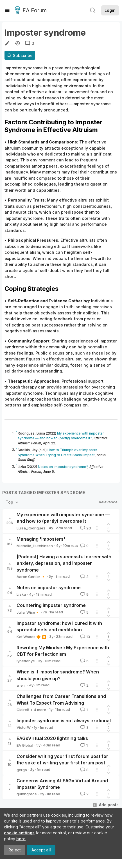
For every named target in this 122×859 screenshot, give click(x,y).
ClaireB (23, 709)
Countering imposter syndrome (51, 605)
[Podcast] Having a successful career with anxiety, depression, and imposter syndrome (64, 563)
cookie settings (19, 832)
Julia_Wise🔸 (28, 612)
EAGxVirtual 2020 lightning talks (52, 738)
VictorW (24, 727)
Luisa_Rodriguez (31, 528)
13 (84, 636)
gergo (22, 769)
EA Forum (32, 10)
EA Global (25, 745)
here (21, 838)
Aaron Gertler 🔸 (31, 576)
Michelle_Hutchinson (35, 545)
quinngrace (27, 794)
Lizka (21, 594)
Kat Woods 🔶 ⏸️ (31, 636)
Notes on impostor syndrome (49, 587)
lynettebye (26, 661)
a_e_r (21, 685)
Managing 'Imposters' (41, 539)
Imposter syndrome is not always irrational (64, 720)
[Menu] (7, 10)
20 (85, 528)
